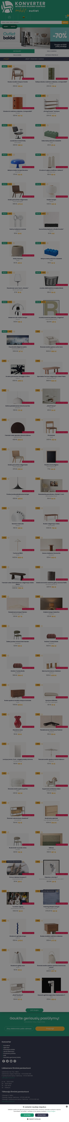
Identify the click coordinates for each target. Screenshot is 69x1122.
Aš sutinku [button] (27, 1115)
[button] (34, 1119)
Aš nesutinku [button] (42, 1115)
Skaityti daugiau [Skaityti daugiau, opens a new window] (51, 1111)
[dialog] (34, 561)
